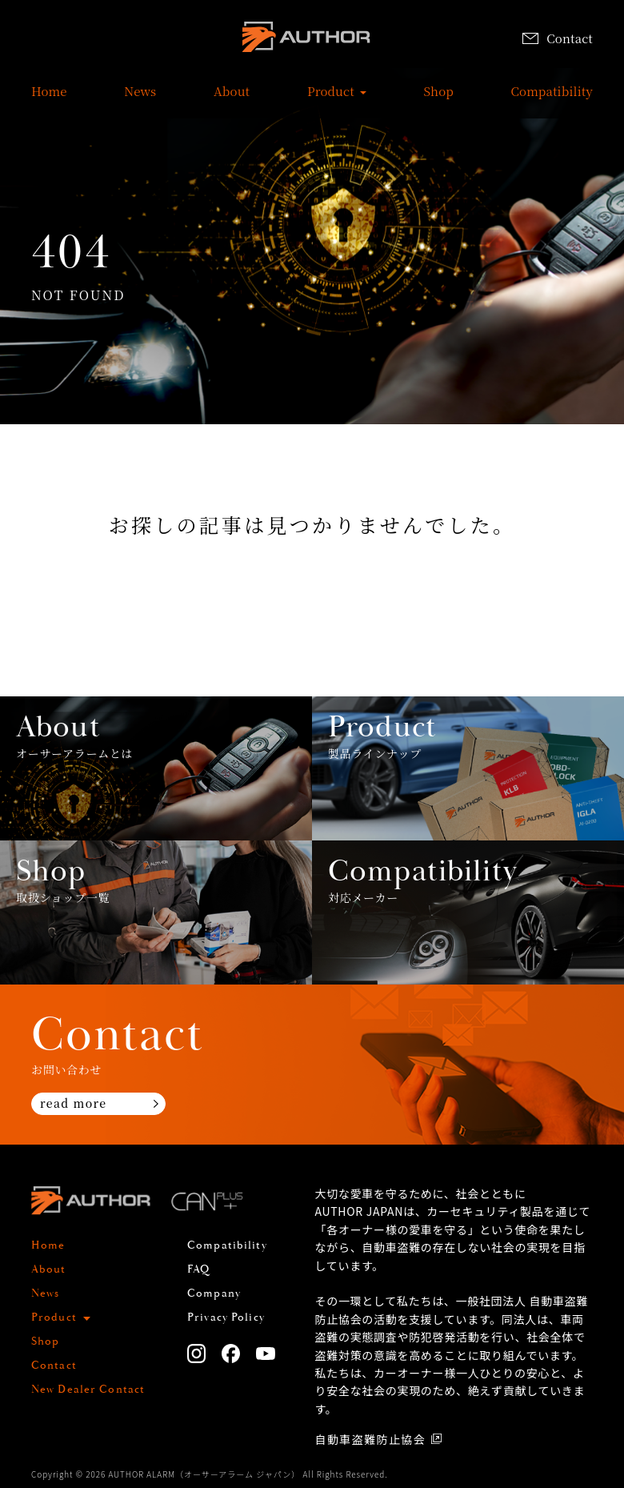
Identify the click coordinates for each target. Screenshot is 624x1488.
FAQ (198, 1269)
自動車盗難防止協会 (370, 1439)
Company (214, 1293)
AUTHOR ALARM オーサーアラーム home (306, 40)
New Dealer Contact (88, 1389)
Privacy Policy (226, 1317)
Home (49, 99)
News (140, 99)
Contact (557, 38)
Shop (438, 99)
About (232, 99)
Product (330, 99)
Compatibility (552, 99)
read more (73, 1103)
